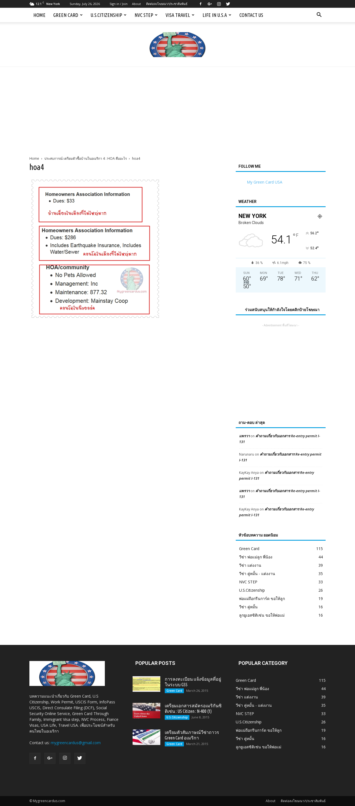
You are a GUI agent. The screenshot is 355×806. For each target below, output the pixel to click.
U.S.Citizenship (108, 15)
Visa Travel (180, 15)
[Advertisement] (177, 108)
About (136, 4)
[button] (319, 15)
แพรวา (244, 435)
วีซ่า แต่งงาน (250, 565)
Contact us (251, 15)
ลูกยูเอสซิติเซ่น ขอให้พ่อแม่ (262, 615)
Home (39, 15)
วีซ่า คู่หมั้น (248, 606)
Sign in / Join (119, 4)
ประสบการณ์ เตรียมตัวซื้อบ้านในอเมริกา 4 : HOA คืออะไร (85, 158)
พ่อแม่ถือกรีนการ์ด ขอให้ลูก (262, 598)
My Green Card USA (264, 182)
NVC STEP (146, 15)
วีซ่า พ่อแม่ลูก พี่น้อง (255, 557)
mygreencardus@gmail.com (76, 742)
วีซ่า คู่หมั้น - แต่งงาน (257, 573)
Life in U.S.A (216, 15)
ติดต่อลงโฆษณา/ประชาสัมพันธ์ (166, 4)
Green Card (68, 15)
